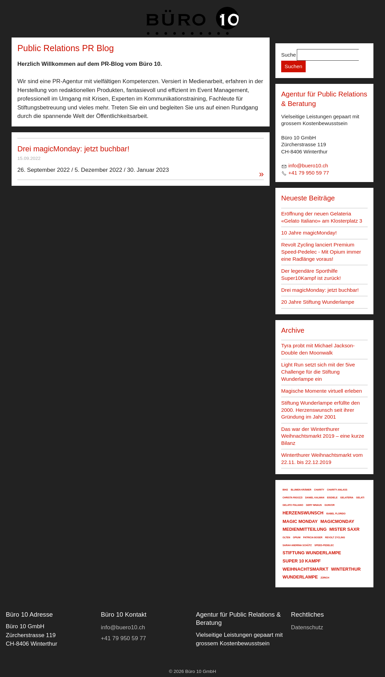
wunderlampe (300, 577)
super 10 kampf (302, 560)
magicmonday (337, 521)
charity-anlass (337, 489)
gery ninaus (314, 505)
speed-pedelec (324, 545)
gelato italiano (293, 505)
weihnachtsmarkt (305, 569)
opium (296, 537)
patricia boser (313, 537)
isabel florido (336, 513)
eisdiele (332, 497)
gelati (360, 497)
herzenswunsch (303, 512)
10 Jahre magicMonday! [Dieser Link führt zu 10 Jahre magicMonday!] (309, 233)
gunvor (329, 505)
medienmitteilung (305, 529)
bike (285, 489)
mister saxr (345, 529)
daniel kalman (314, 497)
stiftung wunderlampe (312, 552)
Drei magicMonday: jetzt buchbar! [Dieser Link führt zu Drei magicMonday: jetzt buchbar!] (73, 149)
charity (319, 489)
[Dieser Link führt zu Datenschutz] (307, 627)
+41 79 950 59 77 (308, 173)
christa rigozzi (293, 497)
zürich (325, 577)
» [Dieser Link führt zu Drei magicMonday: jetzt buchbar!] (261, 174)
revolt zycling (335, 537)
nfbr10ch (308, 165)
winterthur (346, 569)
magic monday (300, 521)
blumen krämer (301, 489)
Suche (288, 55)
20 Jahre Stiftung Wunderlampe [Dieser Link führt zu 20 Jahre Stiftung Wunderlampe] (317, 302)
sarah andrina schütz (297, 545)
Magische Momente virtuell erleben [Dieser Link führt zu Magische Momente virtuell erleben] (321, 391)
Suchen (293, 66)
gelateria (346, 497)
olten (286, 537)
